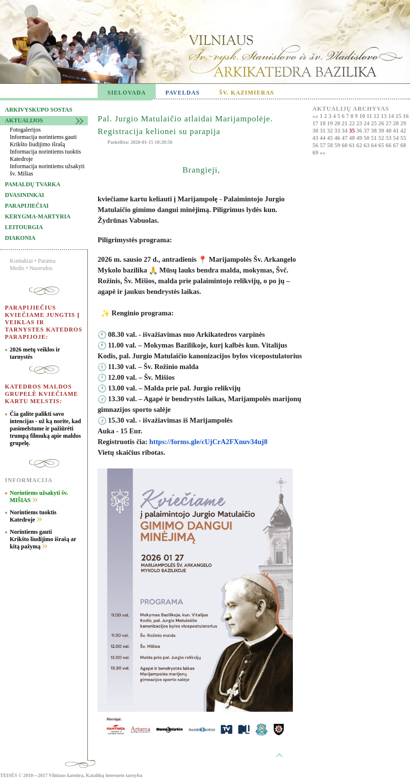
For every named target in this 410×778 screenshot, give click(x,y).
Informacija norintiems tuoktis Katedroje (45, 155)
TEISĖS (8, 775)
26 (382, 123)
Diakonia (20, 237)
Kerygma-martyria (37, 216)
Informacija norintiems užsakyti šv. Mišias (47, 170)
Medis (17, 268)
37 (367, 130)
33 (338, 130)
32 (330, 130)
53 (389, 138)
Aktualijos (24, 120)
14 (391, 116)
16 (406, 116)
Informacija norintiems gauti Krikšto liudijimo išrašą (43, 141)
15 (399, 116)
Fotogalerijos (25, 129)
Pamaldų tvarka (33, 184)
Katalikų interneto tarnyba (114, 775)
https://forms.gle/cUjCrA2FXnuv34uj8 (208, 442)
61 (352, 145)
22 (352, 123)
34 (345, 130)
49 (360, 138)
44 (323, 138)
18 (323, 123)
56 (316, 145)
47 (345, 138)
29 (403, 123)
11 (370, 116)
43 (316, 138)
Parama (47, 260)
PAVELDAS (182, 92)
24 (367, 123)
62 (360, 145)
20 (338, 123)
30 (316, 130)
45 (330, 138)
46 (338, 138)
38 (374, 130)
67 (396, 145)
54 (396, 138)
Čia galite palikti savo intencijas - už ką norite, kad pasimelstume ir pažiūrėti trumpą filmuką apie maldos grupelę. (45, 428)
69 (316, 152)
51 (374, 138)
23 (360, 123)
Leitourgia (24, 227)
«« (316, 116)
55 (403, 138)
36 (360, 130)
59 (338, 145)
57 (323, 145)
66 (389, 145)
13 (384, 116)
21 (345, 123)
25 (374, 123)
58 (330, 145)
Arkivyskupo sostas (38, 109)
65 (382, 145)
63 (367, 145)
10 (363, 116)
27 (389, 123)
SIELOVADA (126, 92)
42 (403, 130)
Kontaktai (21, 260)
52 (382, 138)
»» (323, 152)
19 (330, 123)
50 (367, 138)
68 (403, 145)
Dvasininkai (24, 195)
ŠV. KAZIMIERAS (246, 92)
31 (323, 130)
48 (352, 138)
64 (374, 145)
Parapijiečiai (27, 205)
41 (396, 130)
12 (377, 116)
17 (316, 123)
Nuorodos (40, 268)
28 (396, 123)
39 (382, 130)
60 (345, 145)
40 (389, 130)
